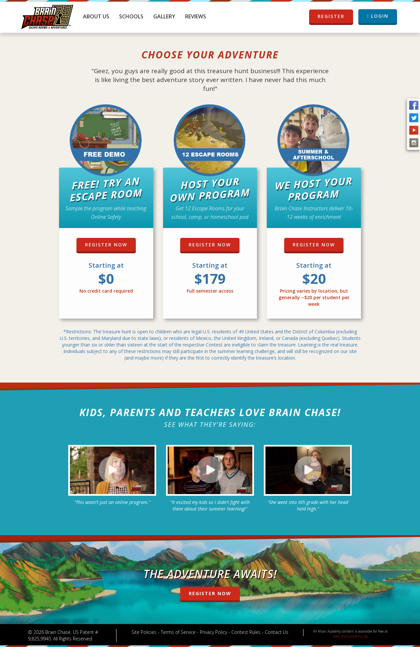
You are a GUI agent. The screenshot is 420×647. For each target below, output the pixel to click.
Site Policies (144, 632)
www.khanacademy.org (350, 636)
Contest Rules (246, 632)
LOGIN (377, 16)
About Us (96, 16)
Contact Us (276, 632)
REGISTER (331, 16)
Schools (131, 16)
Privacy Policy (213, 632)
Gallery (164, 16)
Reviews (195, 16)
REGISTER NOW (106, 244)
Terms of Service (178, 632)
